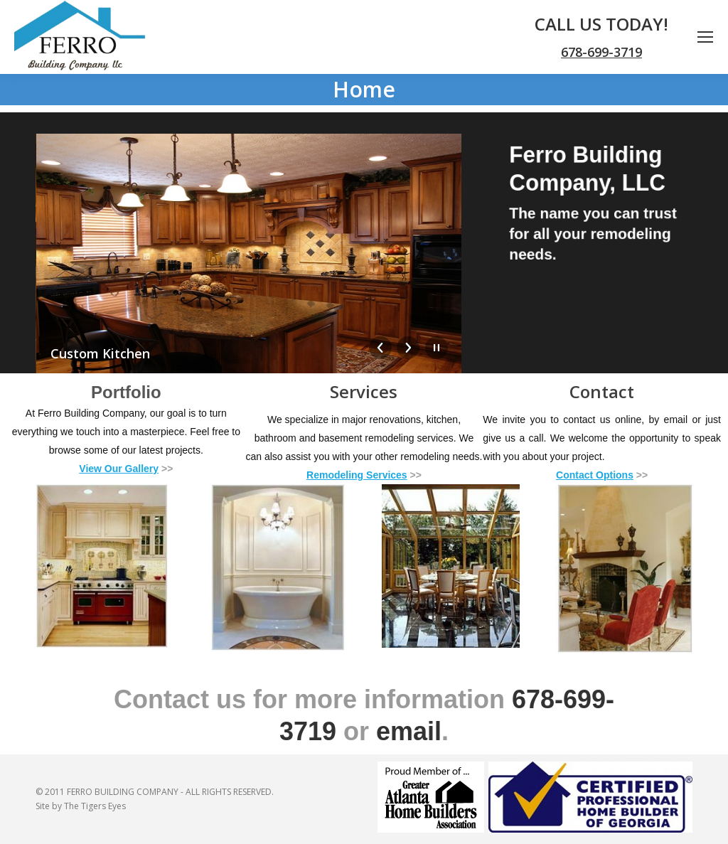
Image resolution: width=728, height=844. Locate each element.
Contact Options (594, 475)
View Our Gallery (119, 468)
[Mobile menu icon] (705, 37)
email (408, 731)
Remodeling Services (356, 475)
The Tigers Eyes (95, 806)
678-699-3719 (601, 51)
